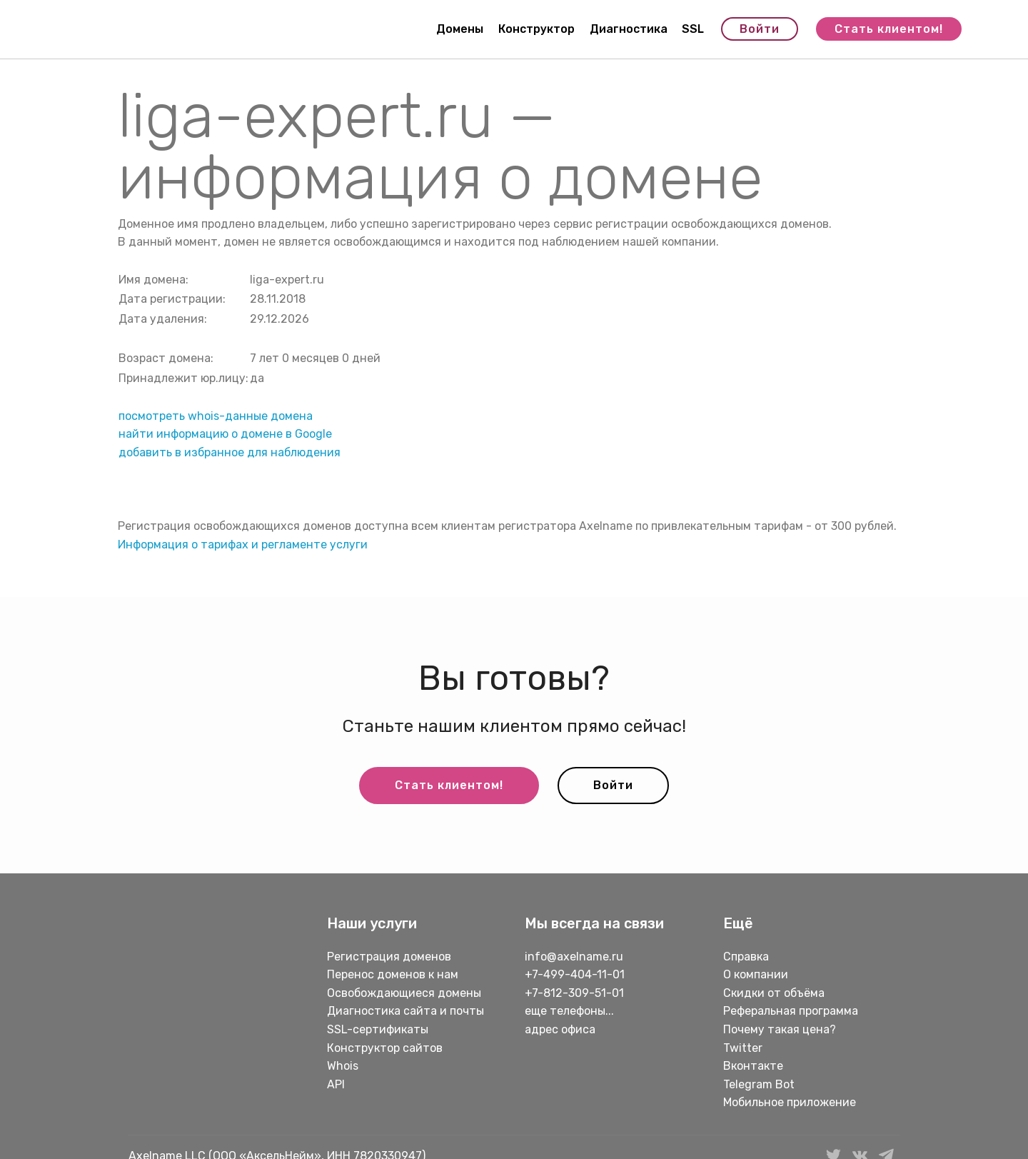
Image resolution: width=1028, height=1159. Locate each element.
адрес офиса (560, 1029)
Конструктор (536, 29)
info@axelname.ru (574, 956)
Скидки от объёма (774, 993)
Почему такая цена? (779, 1029)
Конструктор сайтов (385, 1048)
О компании (755, 974)
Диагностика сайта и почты (405, 1011)
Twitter (742, 1048)
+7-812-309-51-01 (574, 993)
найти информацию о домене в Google (225, 434)
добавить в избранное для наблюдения (230, 452)
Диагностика (628, 29)
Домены (459, 29)
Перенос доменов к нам (392, 974)
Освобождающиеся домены (404, 993)
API (336, 1084)
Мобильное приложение (789, 1102)
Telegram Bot (759, 1084)
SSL (693, 29)
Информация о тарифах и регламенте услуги (243, 544)
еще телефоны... (569, 1011)
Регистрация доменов (389, 956)
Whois (342, 1066)
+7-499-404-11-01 (575, 974)
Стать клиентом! (889, 29)
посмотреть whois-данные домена (216, 416)
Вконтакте (753, 1066)
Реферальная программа (790, 1011)
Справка (746, 956)
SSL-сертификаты (379, 1029)
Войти (760, 29)
